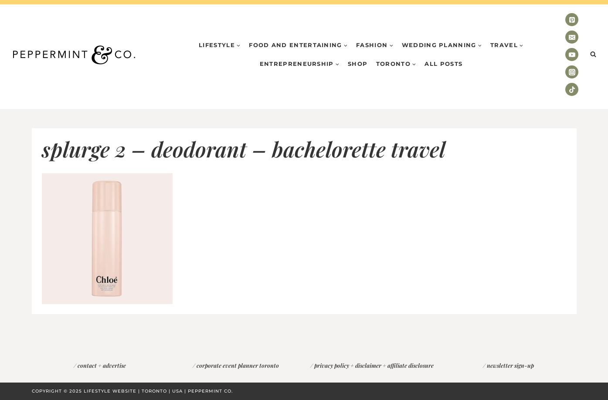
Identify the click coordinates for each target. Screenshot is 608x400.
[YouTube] (571, 54)
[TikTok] (571, 89)
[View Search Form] (593, 54)
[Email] (571, 37)
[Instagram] (571, 72)
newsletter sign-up (510, 365)
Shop (357, 63)
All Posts (443, 63)
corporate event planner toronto (238, 365)
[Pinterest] (571, 19)
